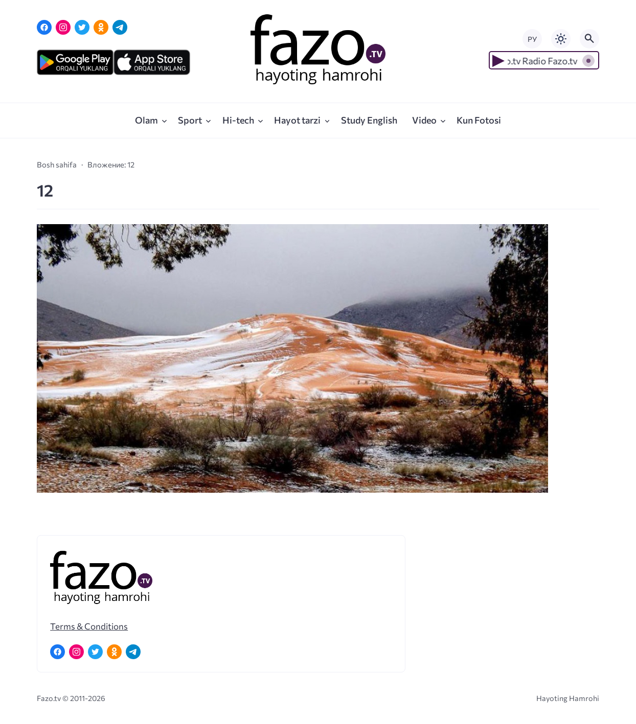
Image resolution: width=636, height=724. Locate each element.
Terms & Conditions (89, 626)
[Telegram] (119, 27)
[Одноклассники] (101, 27)
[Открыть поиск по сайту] (589, 39)
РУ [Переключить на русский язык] (532, 39)
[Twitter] (82, 27)
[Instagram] (63, 27)
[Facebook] (44, 27)
